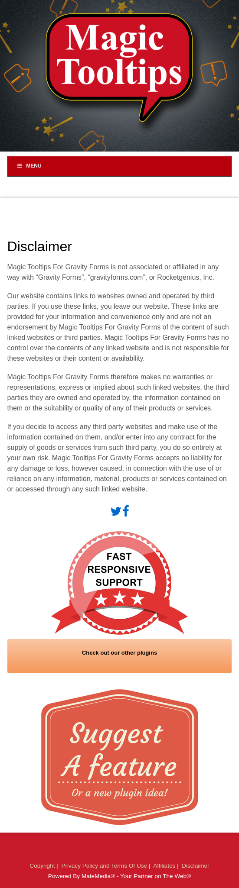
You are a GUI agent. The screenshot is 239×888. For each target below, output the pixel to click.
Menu (29, 166)
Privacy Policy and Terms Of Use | (106, 865)
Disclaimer (195, 865)
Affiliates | (166, 865)
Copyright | (44, 865)
